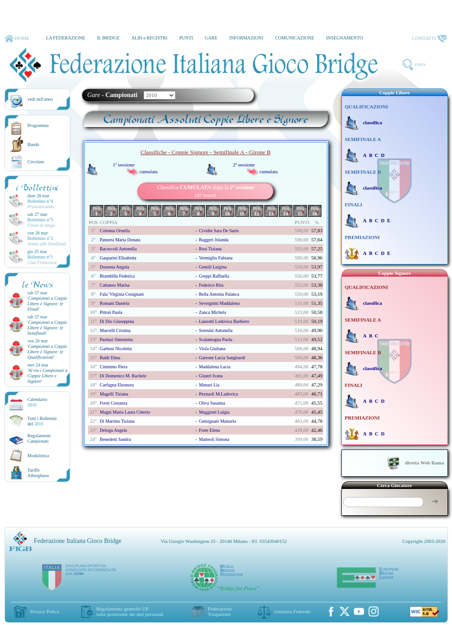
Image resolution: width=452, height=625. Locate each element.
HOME (17, 38)
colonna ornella (115, 230)
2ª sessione (244, 164)
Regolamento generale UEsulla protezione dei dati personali (129, 611)
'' (48, 304)
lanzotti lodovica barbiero (224, 321)
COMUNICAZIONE (295, 37)
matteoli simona (214, 439)
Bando (33, 144)
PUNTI (186, 37)
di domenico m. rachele (123, 375)
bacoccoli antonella (118, 248)
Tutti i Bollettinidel (42, 421)
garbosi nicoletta (116, 348)
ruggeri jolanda (213, 239)
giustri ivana (211, 375)
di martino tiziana (117, 421)
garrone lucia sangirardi (222, 357)
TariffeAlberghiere (38, 473)
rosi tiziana (210, 248)
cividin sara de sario (219, 230)
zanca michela (212, 312)
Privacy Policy (44, 611)
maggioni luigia (214, 412)
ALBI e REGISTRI (149, 37)
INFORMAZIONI (246, 37)
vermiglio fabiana (216, 257)
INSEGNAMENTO (344, 37)
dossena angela (114, 266)
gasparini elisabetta (118, 257)
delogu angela (113, 430)
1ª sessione (124, 164)
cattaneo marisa (115, 285)
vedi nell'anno (40, 99)
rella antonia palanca (219, 294)
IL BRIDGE (108, 37)
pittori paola (111, 312)
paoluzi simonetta (116, 339)
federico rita (211, 285)
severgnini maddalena (219, 303)
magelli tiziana (114, 393)
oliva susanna (212, 402)
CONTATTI (429, 38)
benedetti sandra (115, 439)
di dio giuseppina (117, 321)
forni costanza (113, 402)
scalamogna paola (216, 339)
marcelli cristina (115, 330)
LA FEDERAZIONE (65, 37)
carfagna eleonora (117, 384)
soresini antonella (216, 330)
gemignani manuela (217, 421)
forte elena (209, 430)
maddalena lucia (215, 366)
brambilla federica (117, 275)
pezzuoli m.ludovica (218, 393)
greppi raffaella (214, 275)
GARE (211, 37)
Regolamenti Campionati (39, 438)
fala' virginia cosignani (122, 294)
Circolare (36, 161)
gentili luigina (213, 266)
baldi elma (110, 357)
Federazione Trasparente (220, 611)
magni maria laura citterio (125, 412)
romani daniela (114, 303)
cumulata (148, 171)
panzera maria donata (120, 239)
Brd (97, 210)
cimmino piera (113, 366)
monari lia (209, 384)
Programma (38, 125)
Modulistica (38, 455)
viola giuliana (212, 348)
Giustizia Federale (292, 611)
